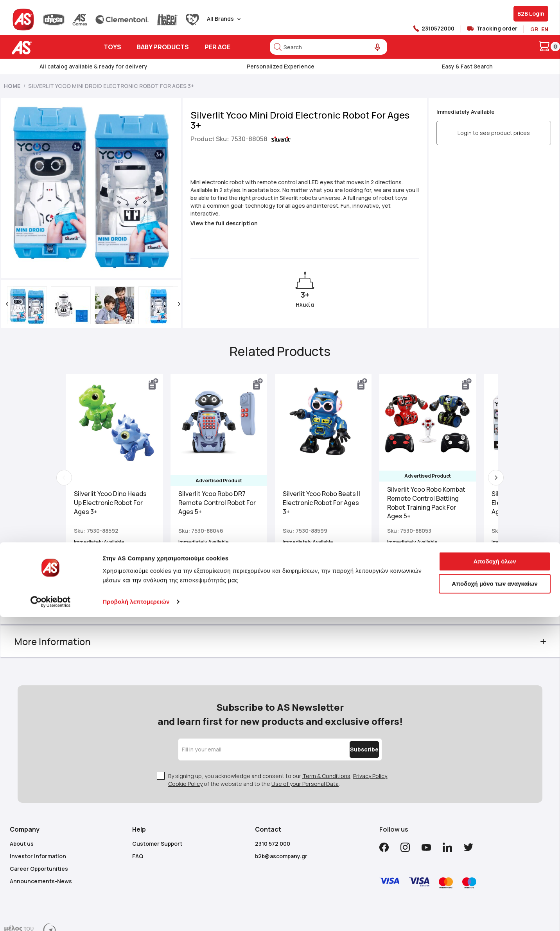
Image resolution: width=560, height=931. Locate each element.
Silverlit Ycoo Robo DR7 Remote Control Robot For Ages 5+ (226, 463)
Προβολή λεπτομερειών (136, 799)
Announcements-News (41, 827)
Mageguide (313, 923)
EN (544, 29)
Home (12, 86)
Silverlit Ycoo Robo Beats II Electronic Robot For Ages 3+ (330, 463)
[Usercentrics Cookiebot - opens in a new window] (50, 799)
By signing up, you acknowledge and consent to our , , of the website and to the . (278, 725)
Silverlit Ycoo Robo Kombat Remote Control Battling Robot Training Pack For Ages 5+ (435, 464)
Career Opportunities (39, 814)
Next (487, 438)
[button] (18, 264)
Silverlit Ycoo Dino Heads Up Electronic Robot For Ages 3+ (119, 463)
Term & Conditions (326, 722)
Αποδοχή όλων (494, 758)
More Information (63, 602)
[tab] (280, 569)
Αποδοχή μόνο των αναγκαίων (495, 781)
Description (51, 569)
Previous (73, 438)
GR (534, 29)
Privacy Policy (370, 722)
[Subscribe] (347, 695)
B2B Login (530, 13)
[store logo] (46, 47)
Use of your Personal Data (305, 729)
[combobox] (328, 47)
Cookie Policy (185, 729)
